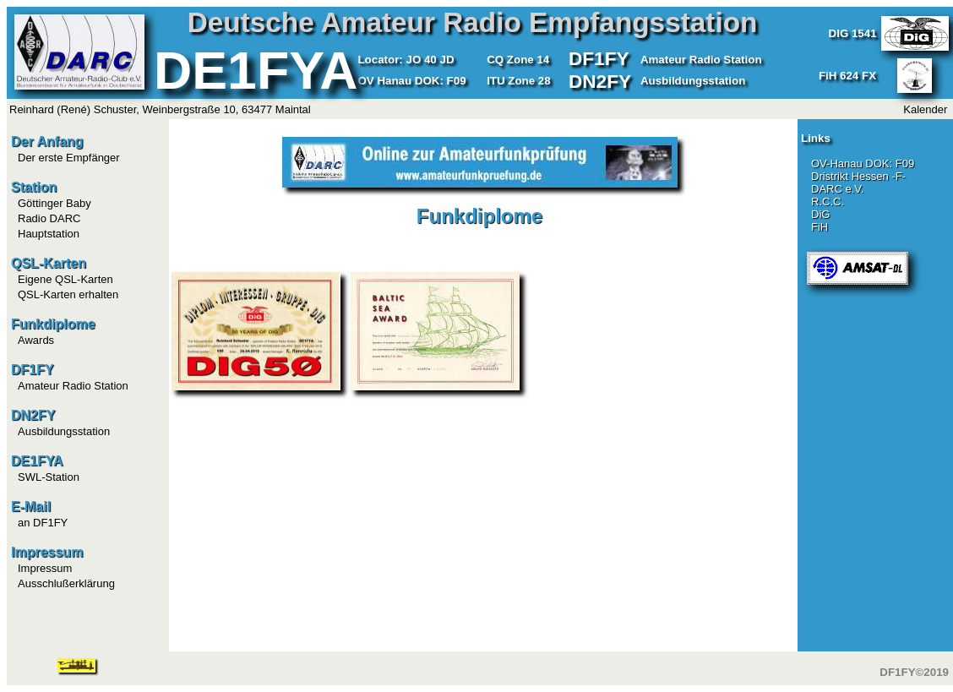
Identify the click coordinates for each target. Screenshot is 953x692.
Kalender (925, 109)
